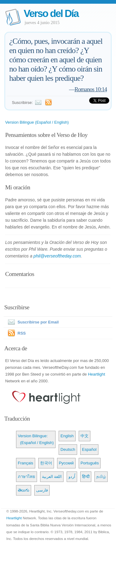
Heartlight (96, 374)
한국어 (46, 463)
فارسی (42, 490)
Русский (66, 463)
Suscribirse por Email (32, 322)
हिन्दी (85, 476)
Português (90, 463)
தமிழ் (101, 476)
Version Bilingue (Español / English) (37, 122)
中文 (85, 436)
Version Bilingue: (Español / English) (36, 439)
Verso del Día (51, 13)
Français (25, 463)
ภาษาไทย (26, 476)
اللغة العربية (52, 476)
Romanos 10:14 (91, 89)
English (67, 436)
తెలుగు (23, 490)
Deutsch (67, 449)
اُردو (71, 476)
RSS (22, 333)
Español (89, 449)
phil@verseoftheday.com (57, 255)
